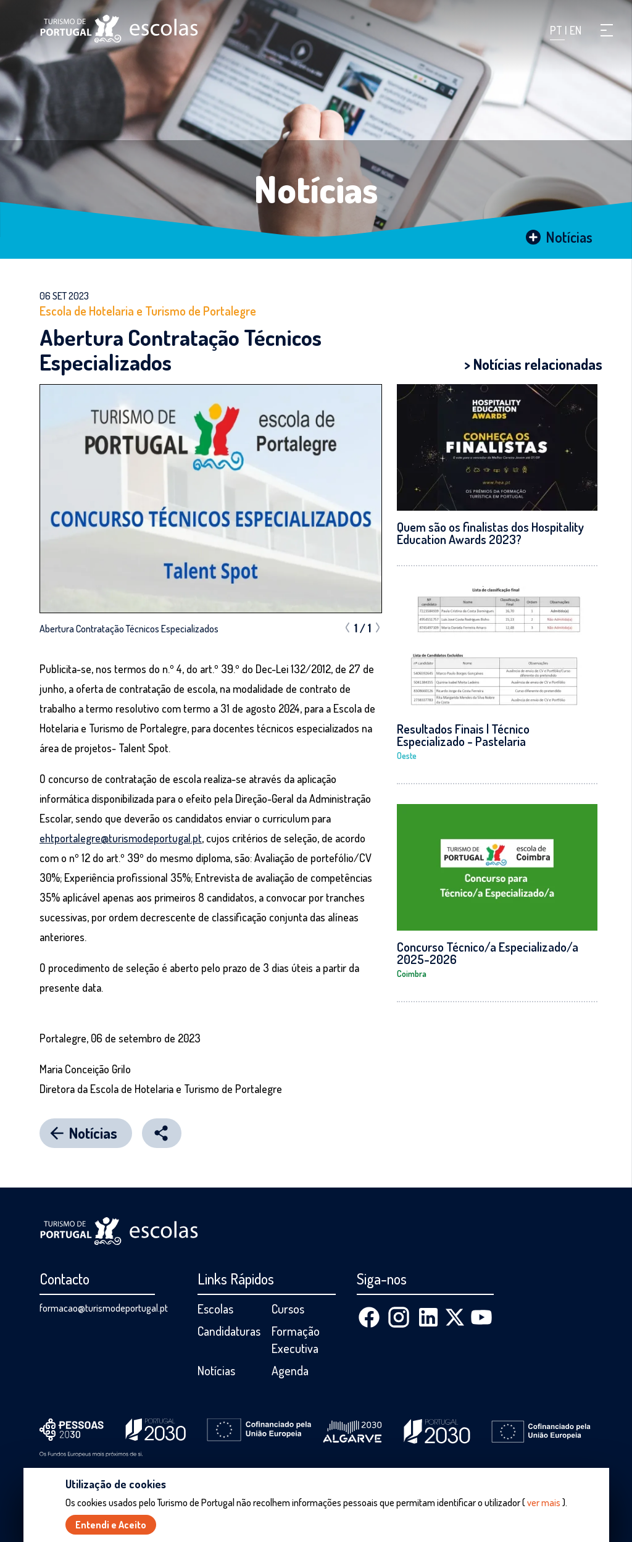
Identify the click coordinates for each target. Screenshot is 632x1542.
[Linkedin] (428, 1317)
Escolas (215, 1309)
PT (557, 30)
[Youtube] (481, 1317)
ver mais (543, 1503)
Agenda (290, 1370)
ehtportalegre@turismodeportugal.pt (121, 838)
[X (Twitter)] (455, 1317)
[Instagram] (398, 1317)
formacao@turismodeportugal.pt (104, 1308)
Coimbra (411, 973)
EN (575, 30)
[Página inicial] (119, 29)
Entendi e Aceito (110, 1525)
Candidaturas (229, 1331)
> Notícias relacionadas (533, 364)
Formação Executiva (296, 1339)
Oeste (407, 755)
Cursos (288, 1309)
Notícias (316, 188)
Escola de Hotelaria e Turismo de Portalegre (148, 311)
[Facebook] (369, 1317)
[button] (606, 30)
